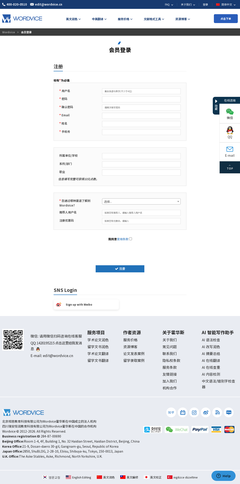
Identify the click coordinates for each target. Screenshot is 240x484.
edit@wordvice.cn (58, 355)
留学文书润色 (98, 346)
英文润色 (106, 477)
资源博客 (130, 346)
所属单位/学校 (68, 155)
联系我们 (170, 353)
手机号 (64, 131)
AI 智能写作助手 (218, 332)
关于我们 (170, 339)
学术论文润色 (98, 339)
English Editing (78, 477)
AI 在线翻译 (211, 360)
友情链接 (170, 374)
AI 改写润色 (211, 346)
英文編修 (129, 477)
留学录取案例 (134, 360)
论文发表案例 (134, 353)
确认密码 (66, 107)
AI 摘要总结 (211, 353)
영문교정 (51, 477)
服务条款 (170, 367)
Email (64, 115)
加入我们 (170, 381)
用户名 (64, 91)
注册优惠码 (66, 220)
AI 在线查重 (211, 367)
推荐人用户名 (68, 212)
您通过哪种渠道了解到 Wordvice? (74, 203)
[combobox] (141, 201)
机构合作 (170, 387)
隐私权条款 (171, 360)
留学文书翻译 (98, 360)
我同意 (120, 239)
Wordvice (8, 32)
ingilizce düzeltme (182, 477)
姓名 (63, 123)
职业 (62, 172)
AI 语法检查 (211, 339)
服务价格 (130, 339)
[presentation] (120, 252)
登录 (205, 4)
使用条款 (122, 239)
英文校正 (153, 477)
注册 (120, 268)
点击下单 (226, 18)
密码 (63, 99)
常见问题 (170, 346)
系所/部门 (65, 164)
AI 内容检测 (211, 374)
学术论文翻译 (98, 353)
